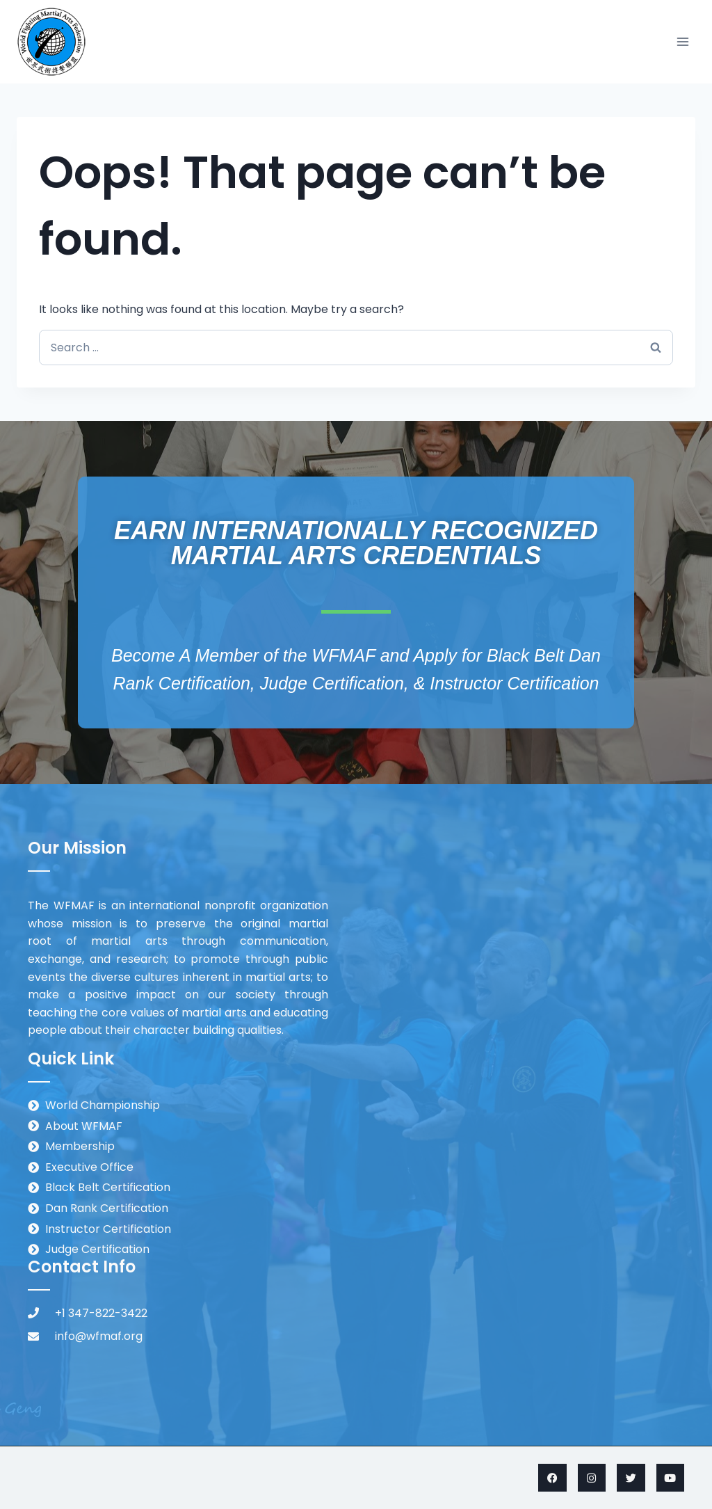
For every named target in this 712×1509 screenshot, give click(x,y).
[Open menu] (682, 41)
